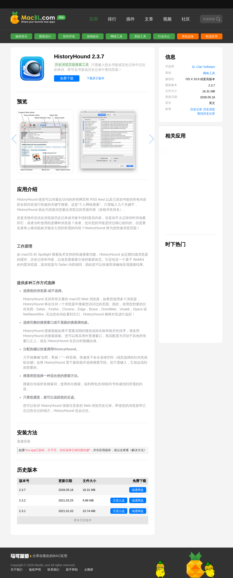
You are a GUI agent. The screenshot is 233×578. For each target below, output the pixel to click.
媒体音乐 (21, 36)
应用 (93, 19)
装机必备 (188, 36)
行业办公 (164, 36)
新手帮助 (72, 569)
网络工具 (116, 36)
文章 (149, 19)
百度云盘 (119, 500)
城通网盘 (138, 490)
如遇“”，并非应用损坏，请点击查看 (83, 450)
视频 (167, 19)
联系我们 (53, 569)
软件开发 (69, 36)
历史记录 (196, 109)
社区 (186, 19)
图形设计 (45, 36)
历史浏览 (209, 109)
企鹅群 (88, 569)
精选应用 (212, 36)
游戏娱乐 (93, 36)
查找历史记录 (206, 113)
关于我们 (16, 569)
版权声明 (35, 569)
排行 (112, 19)
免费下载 (67, 78)
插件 (130, 19)
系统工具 (140, 36)
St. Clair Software (203, 66)
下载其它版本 (95, 78)
